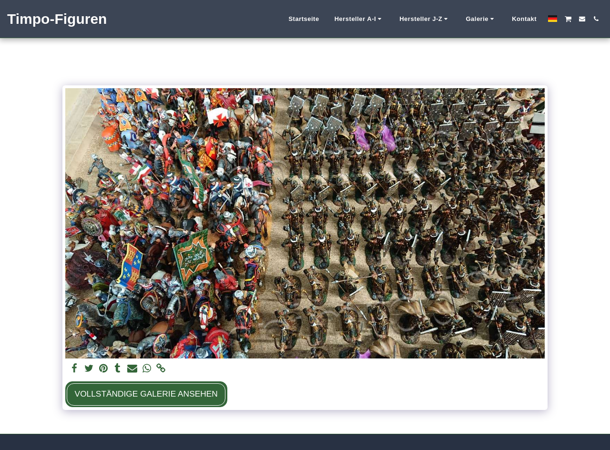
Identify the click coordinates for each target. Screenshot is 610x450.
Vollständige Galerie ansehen (146, 394)
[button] (359, 19)
